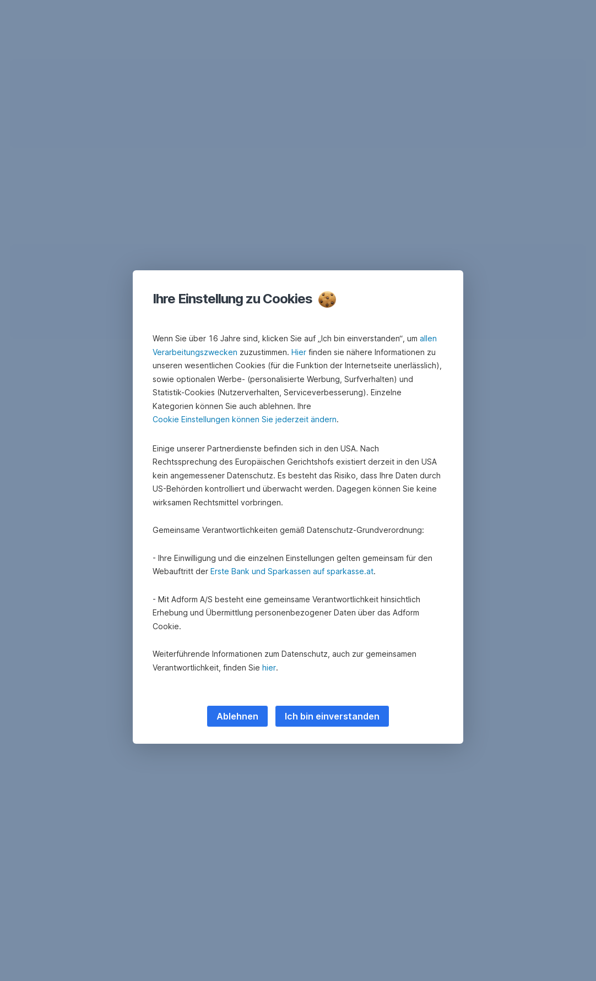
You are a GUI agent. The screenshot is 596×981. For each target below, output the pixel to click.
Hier (298, 352)
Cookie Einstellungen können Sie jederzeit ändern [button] (245, 419)
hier (269, 667)
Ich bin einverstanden (332, 716)
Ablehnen (237, 716)
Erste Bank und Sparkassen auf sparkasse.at (291, 571)
